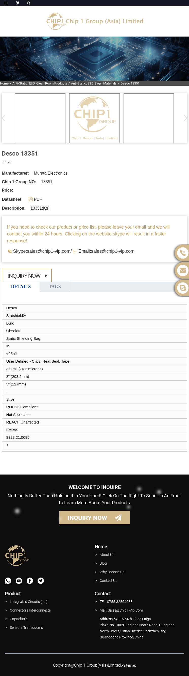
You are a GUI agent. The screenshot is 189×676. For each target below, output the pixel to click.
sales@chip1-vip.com (112, 251)
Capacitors (18, 619)
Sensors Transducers (26, 628)
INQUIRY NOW (87, 517)
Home (4, 83)
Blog (103, 563)
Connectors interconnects (30, 610)
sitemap (129, 665)
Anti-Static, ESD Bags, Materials (94, 83)
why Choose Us (112, 572)
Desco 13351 (130, 83)
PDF (38, 199)
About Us (107, 555)
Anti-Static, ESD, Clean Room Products (39, 83)
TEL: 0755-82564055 (116, 602)
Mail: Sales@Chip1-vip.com (121, 610)
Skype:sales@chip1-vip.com (41, 251)
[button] (184, 118)
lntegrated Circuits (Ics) (28, 602)
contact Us (108, 581)
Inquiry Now (24, 276)
